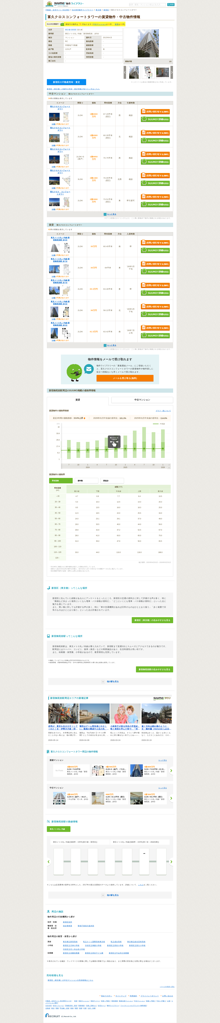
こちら (141, 885)
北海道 (47, 1008)
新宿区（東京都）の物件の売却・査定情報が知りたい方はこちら (73, 89)
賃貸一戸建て (105, 1001)
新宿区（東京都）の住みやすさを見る (152, 620)
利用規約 (133, 996)
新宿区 (106, 10)
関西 (76, 1008)
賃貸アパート (95, 1001)
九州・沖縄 (91, 1008)
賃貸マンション (84, 1001)
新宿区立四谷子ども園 (94, 953)
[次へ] (171, 770)
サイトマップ (120, 996)
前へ (49, 861)
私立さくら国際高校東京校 (94, 942)
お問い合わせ (167, 996)
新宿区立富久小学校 (137, 945)
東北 (52, 1008)
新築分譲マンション (126, 1001)
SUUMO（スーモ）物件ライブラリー (64, 4)
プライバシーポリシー (150, 996)
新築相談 (81, 1005)
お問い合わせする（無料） (155, 112)
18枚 (53, 124)
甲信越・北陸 (64, 1008)
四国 (80, 1008)
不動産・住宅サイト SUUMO (57, 10)
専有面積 (55, 481)
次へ (171, 861)
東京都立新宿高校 (70, 942)
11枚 (53, 255)
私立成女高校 (116, 942)
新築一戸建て (150, 1001)
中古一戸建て (161, 1001)
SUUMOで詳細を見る (155, 119)
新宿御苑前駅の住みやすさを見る (154, 669)
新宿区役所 (67, 922)
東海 (72, 1008)
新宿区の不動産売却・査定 (66, 82)
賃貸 (116, 24)
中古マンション (99, 24)
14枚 (53, 276)
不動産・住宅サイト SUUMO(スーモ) (58, 1001)
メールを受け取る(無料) (125, 378)
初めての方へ (106, 996)
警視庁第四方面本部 (86, 926)
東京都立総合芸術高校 (136, 942)
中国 (84, 1008)
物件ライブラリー (113, 1005)
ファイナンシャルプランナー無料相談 (133, 1005)
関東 (57, 1008)
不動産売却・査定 (71, 1005)
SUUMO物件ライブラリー (82, 10)
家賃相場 (115, 1001)
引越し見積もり (91, 1005)
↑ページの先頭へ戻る (167, 986)
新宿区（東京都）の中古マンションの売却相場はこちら (70, 980)
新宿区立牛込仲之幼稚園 (119, 953)
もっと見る (162, 760)
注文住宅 (48, 1005)
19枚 (53, 340)
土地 (168, 1001)
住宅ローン (102, 1005)
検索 (172, 4)
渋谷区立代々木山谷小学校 (74, 949)
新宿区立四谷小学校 (115, 945)
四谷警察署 (67, 926)
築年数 (80, 481)
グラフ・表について (163, 411)
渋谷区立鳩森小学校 (93, 945)
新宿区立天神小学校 (71, 945)
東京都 (98, 10)
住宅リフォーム (58, 1005)
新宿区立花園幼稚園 (71, 953)
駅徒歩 (105, 481)
